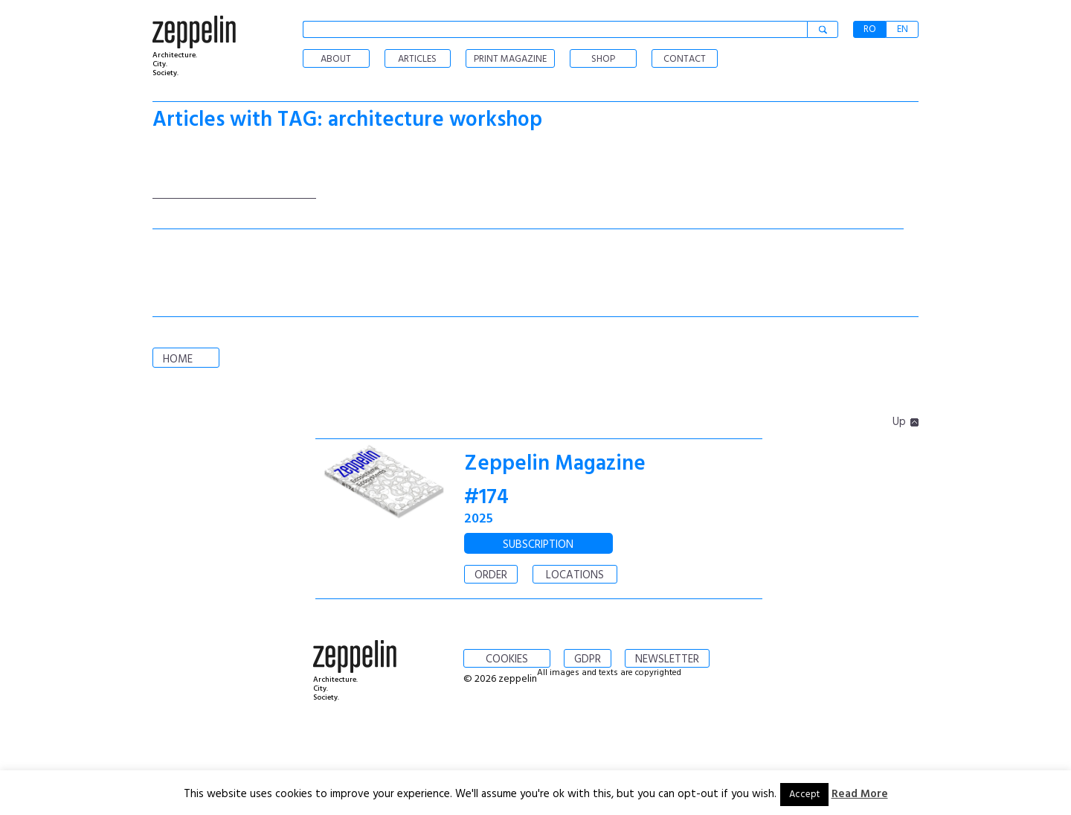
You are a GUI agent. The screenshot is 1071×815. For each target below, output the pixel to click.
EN (902, 29)
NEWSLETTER (667, 659)
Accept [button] (804, 794)
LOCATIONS (575, 575)
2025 (478, 519)
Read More (860, 794)
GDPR (587, 659)
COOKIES (507, 659)
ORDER (491, 575)
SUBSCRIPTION (538, 545)
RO (869, 29)
